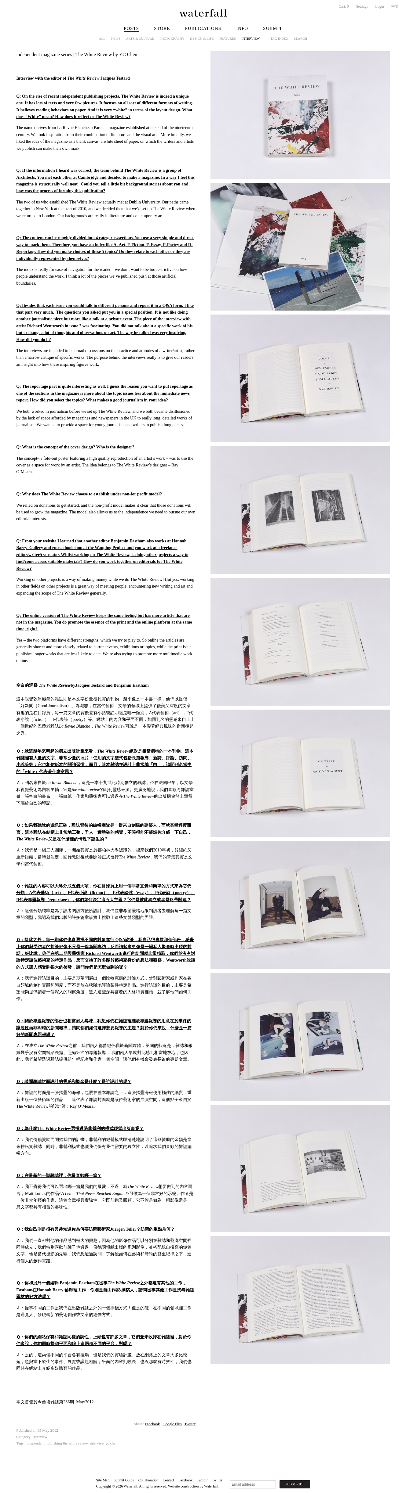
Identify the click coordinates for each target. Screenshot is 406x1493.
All (102, 38)
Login (379, 6)
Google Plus (172, 1424)
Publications (203, 28)
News (115, 38)
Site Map (103, 1480)
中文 (395, 6)
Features (227, 38)
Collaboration (148, 1480)
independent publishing (44, 1443)
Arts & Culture (140, 38)
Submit (272, 28)
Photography (172, 38)
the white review (76, 1443)
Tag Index (279, 38)
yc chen (111, 1443)
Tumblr (202, 1480)
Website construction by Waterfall (193, 1486)
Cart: (344, 6)
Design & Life (202, 38)
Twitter (190, 1424)
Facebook (152, 1424)
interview (97, 1443)
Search (300, 38)
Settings (362, 6)
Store (162, 28)
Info (242, 28)
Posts (131, 28)
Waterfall (130, 1486)
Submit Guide (124, 1480)
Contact (168, 1480)
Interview (251, 38)
